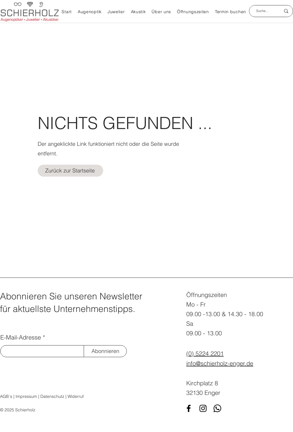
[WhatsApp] (217, 408)
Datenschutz (52, 396)
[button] (90, 12)
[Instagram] (203, 408)
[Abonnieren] (105, 351)
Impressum (26, 396)
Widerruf (76, 396)
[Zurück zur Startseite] (70, 171)
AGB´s (6, 396)
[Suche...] (262, 11)
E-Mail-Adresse (20, 337)
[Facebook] (188, 408)
